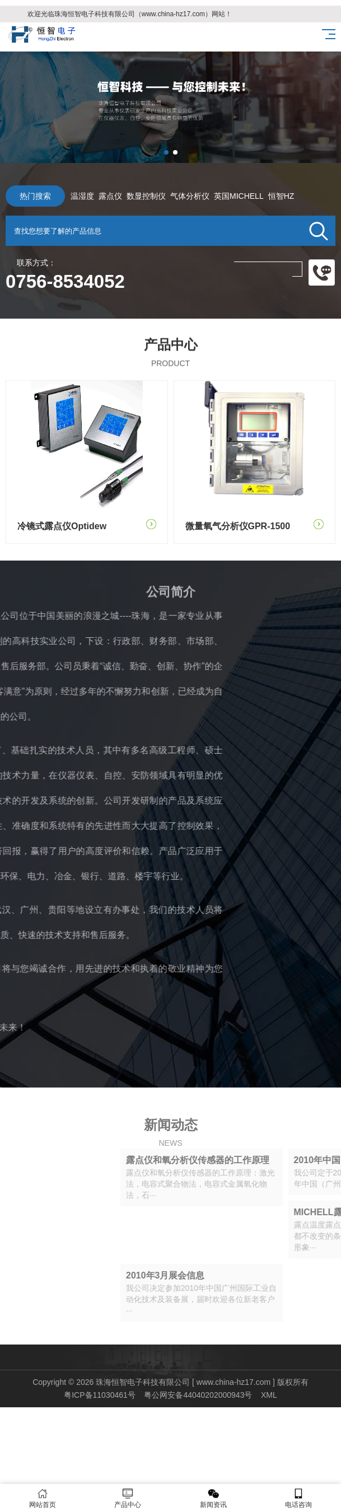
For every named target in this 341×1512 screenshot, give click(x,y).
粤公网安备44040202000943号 (198, 1394)
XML (269, 1394)
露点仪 (90, 196)
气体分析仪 (170, 196)
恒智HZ (262, 196)
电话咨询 (298, 1498)
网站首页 (42, 1498)
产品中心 (127, 1498)
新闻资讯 (213, 1498)
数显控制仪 (126, 196)
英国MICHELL (219, 196)
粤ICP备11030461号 (100, 1394)
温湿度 (62, 196)
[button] (166, 152)
